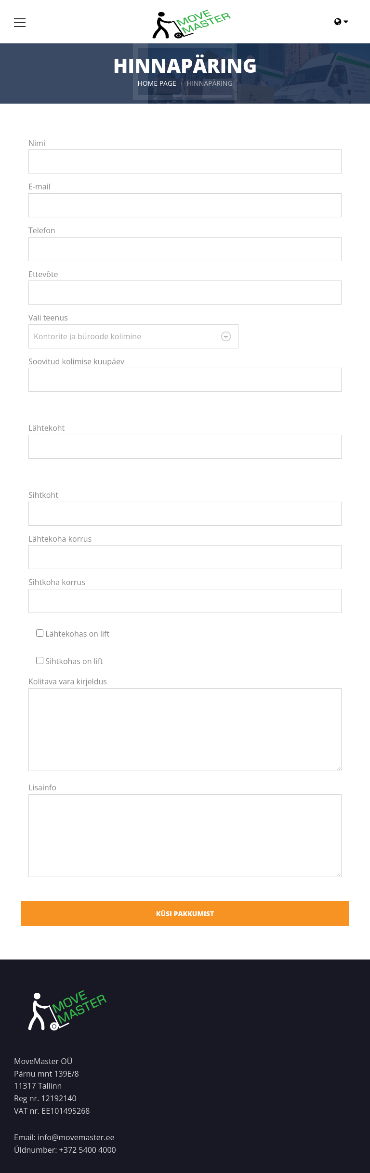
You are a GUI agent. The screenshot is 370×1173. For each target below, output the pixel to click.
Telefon (41, 230)
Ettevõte (43, 274)
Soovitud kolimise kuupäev (76, 361)
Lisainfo (42, 787)
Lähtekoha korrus (60, 538)
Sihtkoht (43, 495)
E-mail (39, 186)
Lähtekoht (46, 428)
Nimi (36, 143)
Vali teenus (48, 317)
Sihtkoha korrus (56, 582)
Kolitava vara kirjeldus (67, 681)
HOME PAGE (156, 83)
